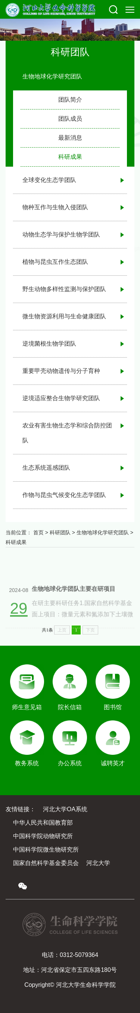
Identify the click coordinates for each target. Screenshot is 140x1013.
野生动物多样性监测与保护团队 (64, 289)
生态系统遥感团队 (46, 467)
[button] (113, 9)
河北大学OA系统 (65, 809)
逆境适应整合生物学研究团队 (61, 398)
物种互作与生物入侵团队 (55, 207)
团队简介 (70, 99)
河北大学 (98, 863)
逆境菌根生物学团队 (49, 343)
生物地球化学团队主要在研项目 (73, 598)
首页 (38, 532)
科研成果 (70, 157)
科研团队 (60, 532)
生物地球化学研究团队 (52, 76)
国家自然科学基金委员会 (46, 863)
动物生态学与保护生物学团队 (61, 234)
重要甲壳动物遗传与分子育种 (61, 371)
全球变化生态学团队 (49, 180)
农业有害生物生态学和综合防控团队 (67, 433)
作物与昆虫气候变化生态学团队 (64, 495)
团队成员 (70, 118)
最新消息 (70, 138)
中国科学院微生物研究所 (46, 849)
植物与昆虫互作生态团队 (55, 262)
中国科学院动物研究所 (43, 836)
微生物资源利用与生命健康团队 (64, 316)
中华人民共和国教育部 (43, 822)
